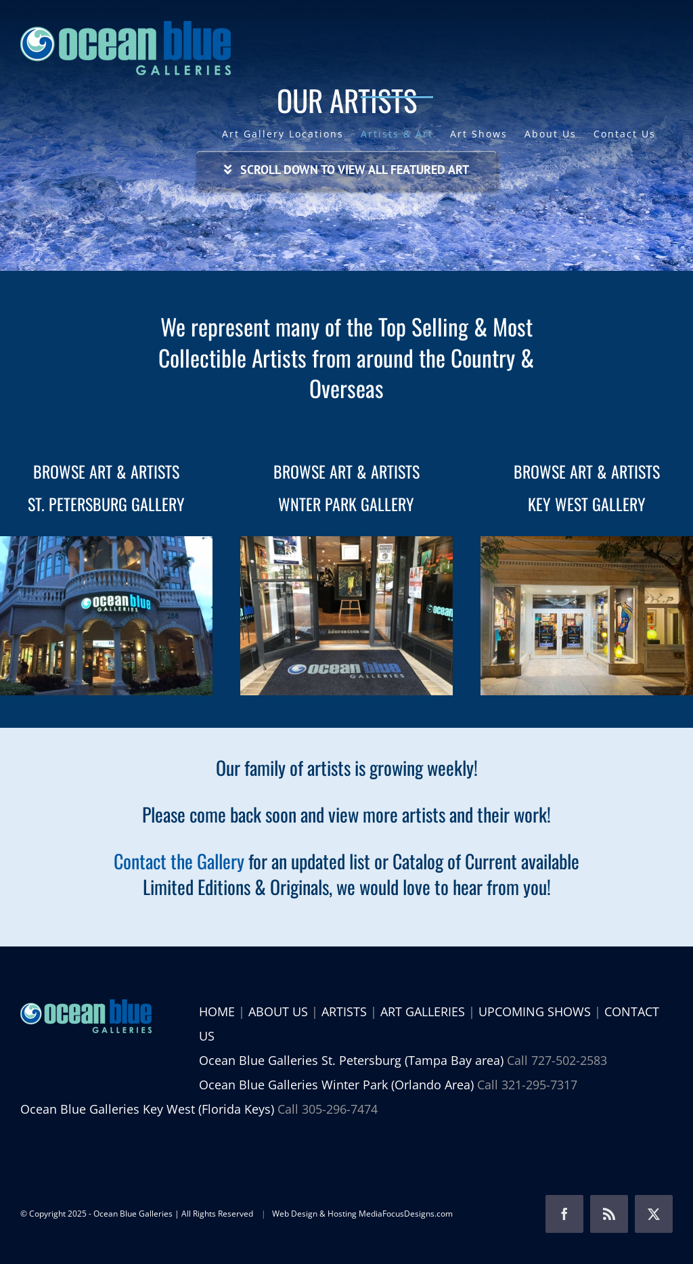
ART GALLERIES (422, 1011)
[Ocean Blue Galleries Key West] (586, 542)
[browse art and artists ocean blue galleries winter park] (346, 542)
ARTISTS (344, 1011)
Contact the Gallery (179, 861)
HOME (217, 1011)
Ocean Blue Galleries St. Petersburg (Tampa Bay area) (351, 1060)
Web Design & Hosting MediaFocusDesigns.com (362, 1213)
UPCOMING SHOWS (534, 1011)
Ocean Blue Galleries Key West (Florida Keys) (147, 1109)
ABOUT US (278, 1011)
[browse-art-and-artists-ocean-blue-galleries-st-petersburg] (106, 542)
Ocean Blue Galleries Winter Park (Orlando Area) (336, 1084)
